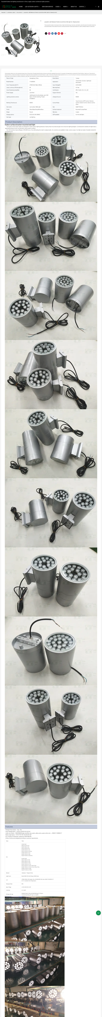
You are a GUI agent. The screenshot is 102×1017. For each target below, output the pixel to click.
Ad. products (19, 12)
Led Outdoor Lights (11, 12)
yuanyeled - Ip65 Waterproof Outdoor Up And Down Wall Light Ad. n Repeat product (40, 12)
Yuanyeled (3, 12)
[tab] (51, 70)
